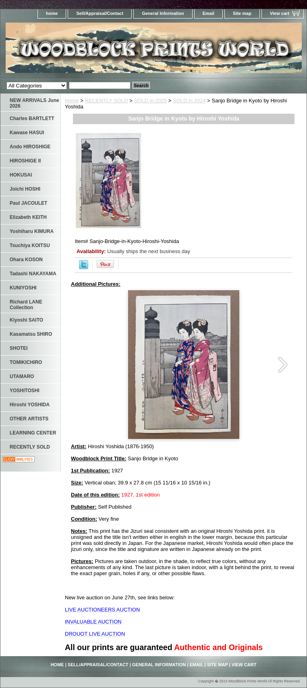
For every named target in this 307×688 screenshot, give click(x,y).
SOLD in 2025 (150, 101)
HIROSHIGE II (25, 161)
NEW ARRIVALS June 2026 (34, 103)
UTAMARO (22, 376)
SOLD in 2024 (189, 101)
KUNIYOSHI (23, 288)
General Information (163, 13)
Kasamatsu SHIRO (31, 334)
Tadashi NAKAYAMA (33, 273)
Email (208, 13)
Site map (242, 13)
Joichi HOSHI (25, 189)
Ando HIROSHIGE (30, 147)
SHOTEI (19, 348)
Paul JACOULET (28, 203)
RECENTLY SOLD (106, 101)
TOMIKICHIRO (26, 362)
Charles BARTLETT (32, 118)
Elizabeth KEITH (28, 217)
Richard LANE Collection (26, 304)
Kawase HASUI (27, 132)
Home (72, 101)
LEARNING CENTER (33, 433)
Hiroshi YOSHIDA (30, 404)
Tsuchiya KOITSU (30, 245)
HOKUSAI (21, 175)
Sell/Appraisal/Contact (99, 13)
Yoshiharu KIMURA (32, 231)
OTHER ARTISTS (29, 419)
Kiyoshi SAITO (26, 320)
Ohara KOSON (26, 259)
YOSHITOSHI (24, 390)
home (52, 13)
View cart (279, 13)
